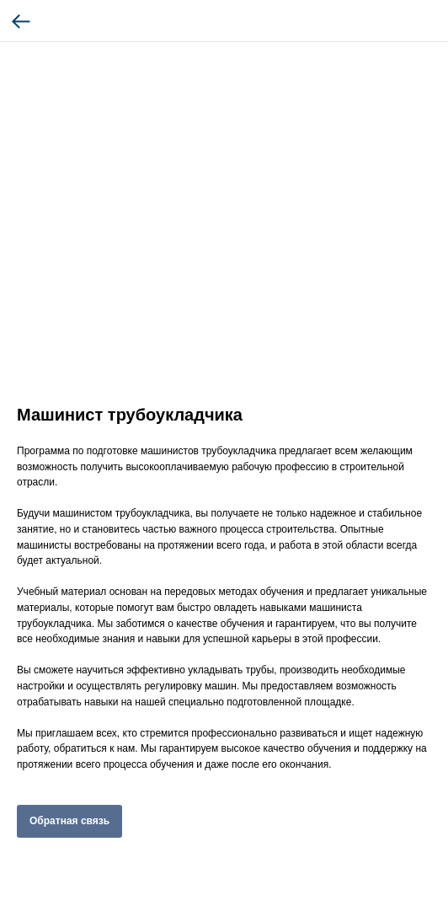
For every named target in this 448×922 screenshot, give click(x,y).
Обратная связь (69, 821)
